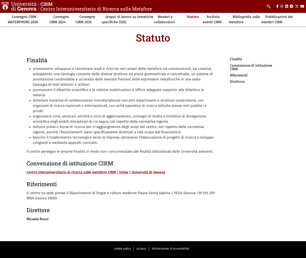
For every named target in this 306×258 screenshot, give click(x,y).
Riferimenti (239, 75)
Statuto (193, 17)
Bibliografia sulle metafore (244, 19)
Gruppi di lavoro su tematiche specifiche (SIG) (127, 19)
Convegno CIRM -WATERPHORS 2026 (23, 19)
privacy (141, 248)
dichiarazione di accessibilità (170, 248)
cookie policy (122, 248)
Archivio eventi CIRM (212, 19)
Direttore (237, 81)
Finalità (236, 59)
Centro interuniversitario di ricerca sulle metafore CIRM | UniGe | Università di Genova (96, 172)
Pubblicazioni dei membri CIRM (277, 19)
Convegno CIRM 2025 (85, 19)
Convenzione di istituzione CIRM (251, 67)
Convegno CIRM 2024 (59, 19)
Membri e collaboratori (164, 19)
